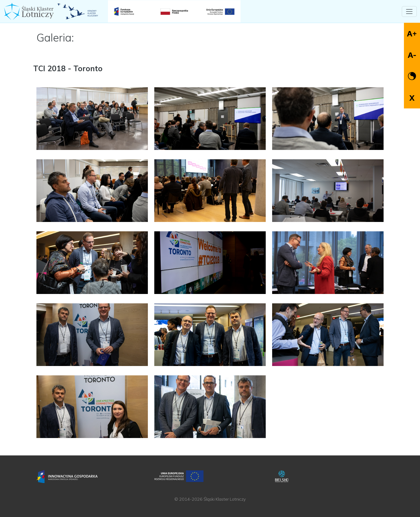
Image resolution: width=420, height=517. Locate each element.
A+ (412, 33)
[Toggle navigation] (409, 11)
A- (412, 55)
